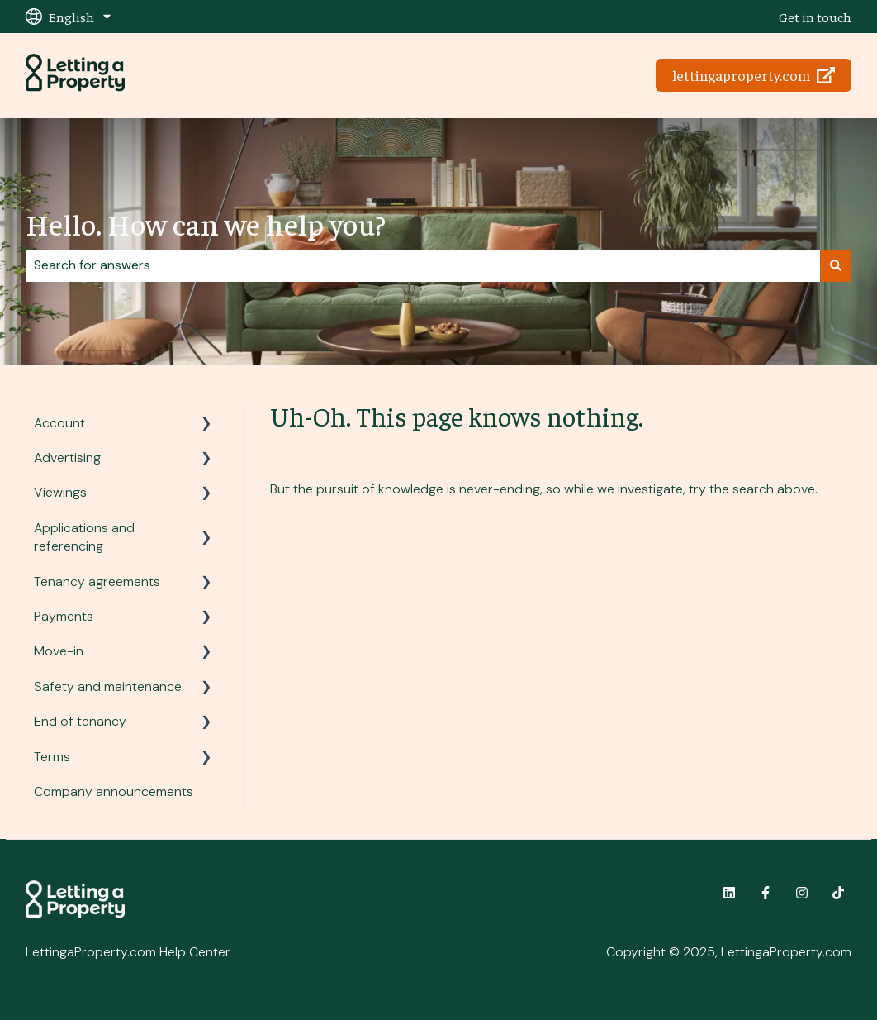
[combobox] (423, 265)
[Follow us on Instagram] (802, 892)
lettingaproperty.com (754, 74)
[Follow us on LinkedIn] (729, 892)
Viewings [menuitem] (60, 492)
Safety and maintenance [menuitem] (108, 686)
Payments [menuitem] (63, 616)
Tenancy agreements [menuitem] (97, 581)
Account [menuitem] (59, 422)
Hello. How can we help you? (206, 223)
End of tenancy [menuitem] (80, 721)
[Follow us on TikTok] (838, 892)
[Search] (835, 265)
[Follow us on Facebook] (765, 892)
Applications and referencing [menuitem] (84, 537)
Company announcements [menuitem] (113, 791)
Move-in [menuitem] (58, 651)
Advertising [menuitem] (67, 457)
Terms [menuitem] (52, 756)
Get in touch (815, 16)
